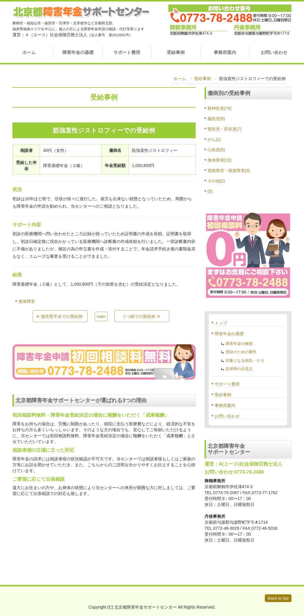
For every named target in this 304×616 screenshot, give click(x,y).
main (100, 316)
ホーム (29, 52)
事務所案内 (225, 52)
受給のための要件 (241, 352)
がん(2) (214, 139)
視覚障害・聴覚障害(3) (229, 170)
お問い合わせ (274, 52)
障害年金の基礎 (78, 52)
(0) (210, 191)
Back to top (278, 598)
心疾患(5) (216, 149)
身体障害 (26, 301)
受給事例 (176, 52)
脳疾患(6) (216, 118)
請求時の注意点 (239, 369)
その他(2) (216, 181)
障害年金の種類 (239, 343)
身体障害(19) (220, 160)
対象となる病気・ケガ (245, 360)
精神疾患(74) (220, 108)
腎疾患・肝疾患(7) (225, 129)
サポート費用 (126, 52)
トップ (221, 323)
